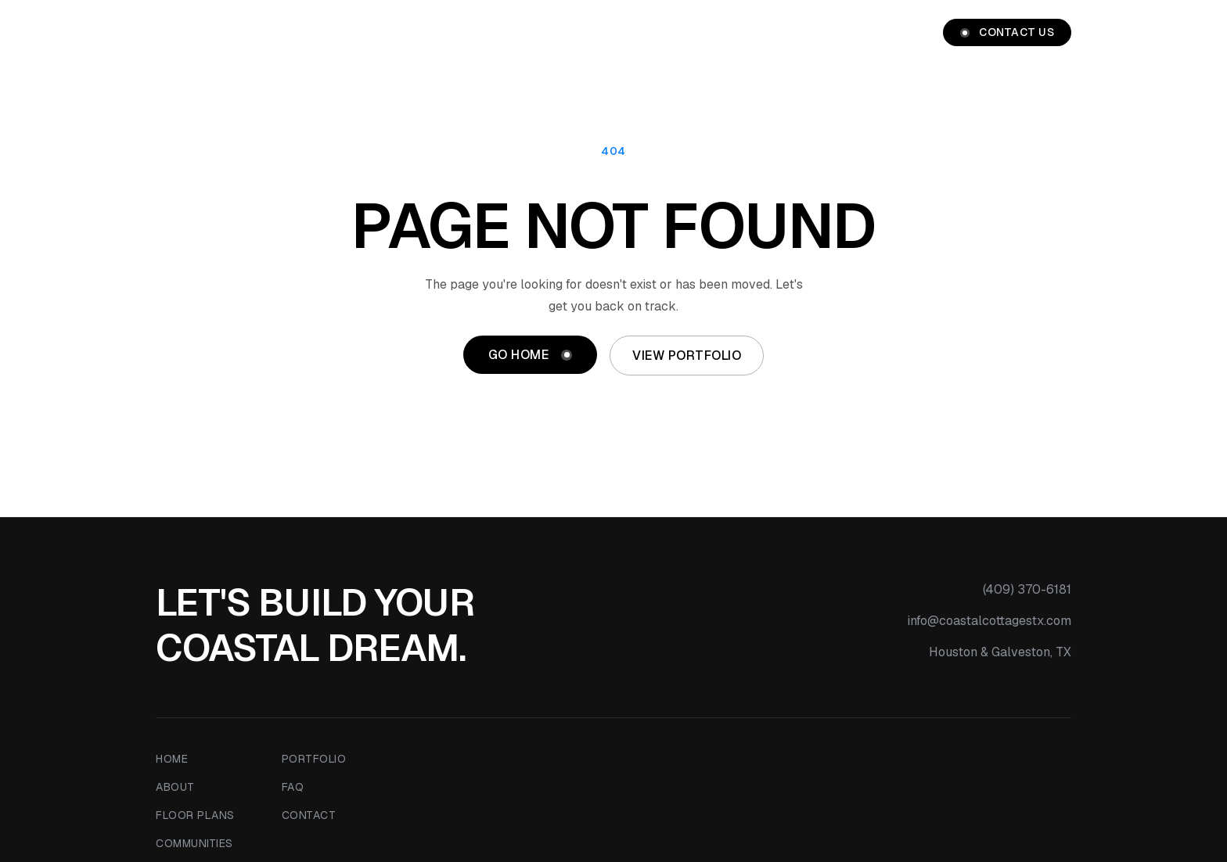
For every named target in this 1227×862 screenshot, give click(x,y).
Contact (309, 815)
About (577, 33)
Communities (775, 33)
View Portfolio (686, 355)
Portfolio (877, 33)
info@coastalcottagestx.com (989, 620)
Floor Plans (665, 33)
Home (514, 33)
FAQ (293, 787)
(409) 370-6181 (1027, 589)
